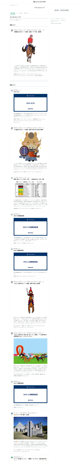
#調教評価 (19, 375)
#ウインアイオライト (28, 119)
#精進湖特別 (35, 119)
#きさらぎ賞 (16, 325)
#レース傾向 (31, 374)
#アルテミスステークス (18, 120)
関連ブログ (26, 13)
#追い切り (21, 374)
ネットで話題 (19, 13)
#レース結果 (27, 325)
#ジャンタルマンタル (29, 449)
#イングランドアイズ (30, 171)
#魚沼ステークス (20, 119)
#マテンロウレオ (30, 74)
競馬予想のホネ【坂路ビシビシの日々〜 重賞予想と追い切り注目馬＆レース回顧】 (27, 127)
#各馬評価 (37, 374)
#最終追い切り (42, 374)
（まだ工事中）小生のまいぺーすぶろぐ (20, 177)
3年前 (19, 381)
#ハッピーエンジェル (28, 120)
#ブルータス (19, 243)
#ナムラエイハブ (31, 75)
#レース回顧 (23, 171)
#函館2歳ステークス (18, 208)
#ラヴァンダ (25, 276)
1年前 (43, 127)
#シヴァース (16, 327)
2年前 (19, 248)
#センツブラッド (17, 75)
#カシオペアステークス (37, 120)
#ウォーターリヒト (41, 325)
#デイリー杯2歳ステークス (19, 449)
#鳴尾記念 (16, 74)
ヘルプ (60, 20)
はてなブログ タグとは (54, 20)
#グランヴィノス (24, 75)
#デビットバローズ (38, 74)
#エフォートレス (41, 119)
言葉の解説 (13, 13)
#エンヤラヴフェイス (18, 451)
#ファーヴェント (30, 327)
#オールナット (23, 74)
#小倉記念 (16, 171)
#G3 (19, 74)
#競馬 (36, 75)
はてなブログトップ (54, 21)
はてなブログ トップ (14, 5)
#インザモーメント (23, 327)
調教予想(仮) (16, 214)
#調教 (15, 119)
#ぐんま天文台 (37, 449)
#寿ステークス (19, 276)
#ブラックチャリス (26, 208)
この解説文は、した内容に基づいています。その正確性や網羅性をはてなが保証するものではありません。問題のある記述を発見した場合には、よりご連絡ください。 (16, 20)
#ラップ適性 (26, 374)
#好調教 (15, 375)
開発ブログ (64, 20)
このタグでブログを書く (64, 10)
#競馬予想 (40, 75)
